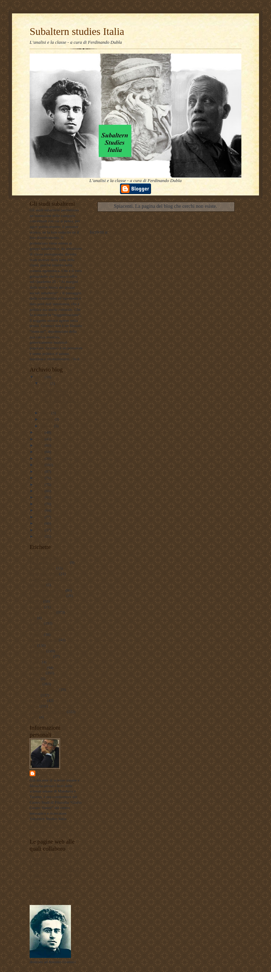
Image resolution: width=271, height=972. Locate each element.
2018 (40, 478)
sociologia (38, 700)
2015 (40, 497)
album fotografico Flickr (49, 897)
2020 (40, 465)
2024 (40, 439)
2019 (40, 471)
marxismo (38, 651)
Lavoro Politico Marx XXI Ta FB (56, 870)
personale (37, 673)
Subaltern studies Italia (77, 31)
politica (36, 684)
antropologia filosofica (47, 595)
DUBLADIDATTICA (47, 864)
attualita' (36, 607)
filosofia (36, 623)
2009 (40, 536)
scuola (35, 695)
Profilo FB (38, 892)
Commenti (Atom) (126, 232)
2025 (40, 432)
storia (34, 706)
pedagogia (38, 667)
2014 (40, 504)
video (34, 717)
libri (33, 645)
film (33, 618)
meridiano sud (41, 656)
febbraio (48, 419)
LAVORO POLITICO (47, 859)
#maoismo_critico (44, 574)
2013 (40, 510)
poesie (35, 678)
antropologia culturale (47, 590)
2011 (40, 523)
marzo (46, 413)
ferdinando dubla (58, 773)
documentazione (42, 612)
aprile (45, 383)
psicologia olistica (44, 689)
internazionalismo (44, 640)
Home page (165, 219)
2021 (40, 458)
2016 (40, 491)
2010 (40, 530)
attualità (36, 601)
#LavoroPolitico (42, 568)
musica (35, 662)
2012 (40, 517)
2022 (40, 451)
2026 (40, 377)
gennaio (47, 426)
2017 (40, 484)
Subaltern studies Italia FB (51, 875)
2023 (40, 445)
